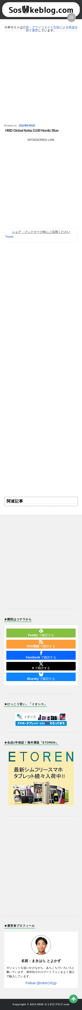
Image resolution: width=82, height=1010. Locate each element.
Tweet (9, 236)
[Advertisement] (41, 78)
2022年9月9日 (27, 125)
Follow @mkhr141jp (41, 983)
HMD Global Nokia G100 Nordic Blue (32, 130)
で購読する (41, 633)
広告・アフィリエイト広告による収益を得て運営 (50, 29)
